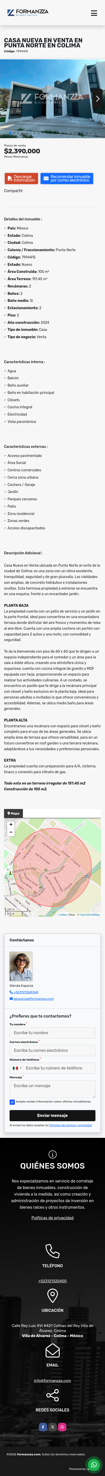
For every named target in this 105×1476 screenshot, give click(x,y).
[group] (52, 98)
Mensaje (17, 1077)
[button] (10, 133)
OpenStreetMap (90, 914)
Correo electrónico (25, 1042)
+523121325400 (52, 1281)
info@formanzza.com (52, 1380)
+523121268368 (26, 992)
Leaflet (62, 914)
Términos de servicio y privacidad (70, 1125)
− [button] (11, 832)
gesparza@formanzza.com (34, 999)
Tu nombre (18, 1024)
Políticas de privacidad (52, 1217)
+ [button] (11, 825)
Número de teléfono (25, 1059)
